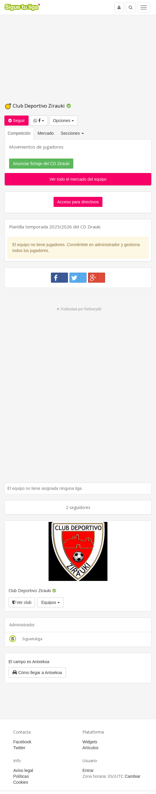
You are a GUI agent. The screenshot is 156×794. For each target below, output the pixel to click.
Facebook (22, 741)
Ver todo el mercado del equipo (78, 179)
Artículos (90, 747)
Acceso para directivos (78, 202)
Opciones (63, 120)
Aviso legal (23, 770)
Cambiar (132, 776)
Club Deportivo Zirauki (35, 105)
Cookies (20, 782)
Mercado (46, 133)
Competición (19, 133)
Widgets (89, 741)
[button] (37, 672)
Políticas (21, 776)
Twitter (19, 747)
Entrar (88, 770)
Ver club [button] (21, 602)
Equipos (50, 602)
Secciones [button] (72, 133)
